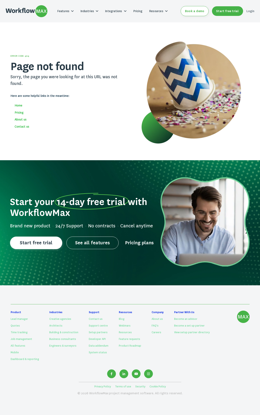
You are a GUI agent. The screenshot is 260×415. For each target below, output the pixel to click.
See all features (92, 243)
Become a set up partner (189, 325)
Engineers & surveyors (62, 345)
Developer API (97, 339)
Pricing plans (139, 243)
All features (18, 345)
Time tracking (19, 332)
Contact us (22, 126)
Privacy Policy (102, 386)
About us (21, 119)
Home (18, 105)
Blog (121, 319)
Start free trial (227, 11)
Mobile (15, 352)
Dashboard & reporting (25, 359)
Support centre (98, 325)
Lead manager (19, 319)
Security (140, 386)
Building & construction (63, 332)
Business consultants (62, 339)
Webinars (125, 325)
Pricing (137, 11)
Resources (125, 332)
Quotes (15, 325)
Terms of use (123, 386)
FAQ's (155, 325)
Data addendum (98, 345)
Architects (55, 325)
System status (98, 352)
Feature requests (129, 339)
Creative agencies (60, 319)
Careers (156, 332)
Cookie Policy (158, 386)
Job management (21, 339)
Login (250, 11)
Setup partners (98, 332)
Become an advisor (185, 319)
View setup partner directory (192, 332)
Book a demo (194, 11)
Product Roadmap (130, 345)
